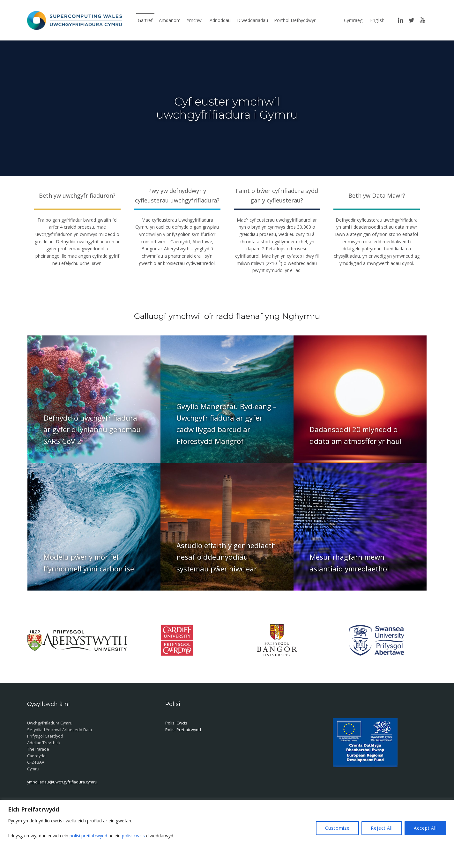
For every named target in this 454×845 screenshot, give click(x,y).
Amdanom (170, 20)
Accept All (425, 828)
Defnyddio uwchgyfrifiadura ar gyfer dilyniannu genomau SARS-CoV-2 (92, 429)
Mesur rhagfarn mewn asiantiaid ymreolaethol (349, 562)
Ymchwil (195, 20)
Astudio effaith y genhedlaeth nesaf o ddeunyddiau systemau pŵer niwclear (226, 557)
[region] (227, 822)
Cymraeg (353, 20)
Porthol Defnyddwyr (295, 20)
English (377, 20)
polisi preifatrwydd (88, 836)
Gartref (145, 20)
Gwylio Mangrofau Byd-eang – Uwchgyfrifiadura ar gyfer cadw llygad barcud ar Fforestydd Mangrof (226, 423)
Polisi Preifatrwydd (183, 729)
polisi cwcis (133, 836)
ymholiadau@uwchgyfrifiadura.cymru (62, 782)
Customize (337, 828)
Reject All (382, 828)
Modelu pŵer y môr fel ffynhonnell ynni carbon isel (89, 562)
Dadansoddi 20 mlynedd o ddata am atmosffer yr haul (355, 435)
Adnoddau (220, 20)
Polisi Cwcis (176, 723)
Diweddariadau (252, 20)
